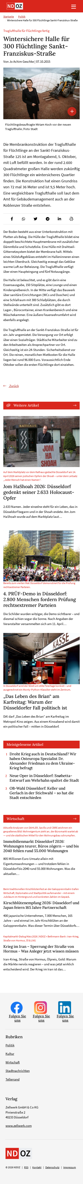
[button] (12, 218)
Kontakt (36, 1167)
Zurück (14, 386)
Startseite (8, 16)
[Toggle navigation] (73, 6)
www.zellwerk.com (19, 1126)
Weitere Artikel (26, 405)
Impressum (69, 1167)
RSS (26, 1167)
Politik (21, 16)
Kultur (10, 1054)
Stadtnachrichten (18, 1071)
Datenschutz (52, 1167)
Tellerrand (12, 1079)
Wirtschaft (15, 818)
